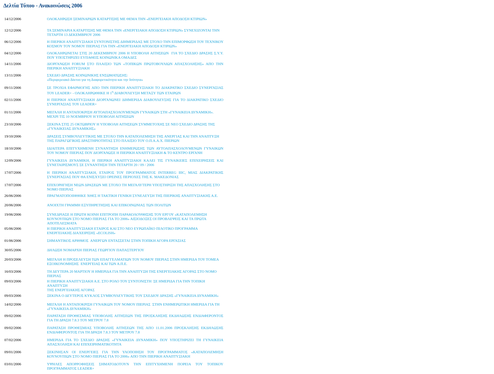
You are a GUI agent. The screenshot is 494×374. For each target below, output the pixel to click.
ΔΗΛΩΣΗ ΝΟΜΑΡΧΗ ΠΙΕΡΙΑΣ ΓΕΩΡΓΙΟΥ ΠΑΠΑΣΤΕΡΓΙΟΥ (95, 250)
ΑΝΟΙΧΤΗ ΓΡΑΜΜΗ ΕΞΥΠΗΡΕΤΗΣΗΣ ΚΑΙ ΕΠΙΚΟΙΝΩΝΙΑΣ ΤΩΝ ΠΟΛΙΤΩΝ (109, 205)
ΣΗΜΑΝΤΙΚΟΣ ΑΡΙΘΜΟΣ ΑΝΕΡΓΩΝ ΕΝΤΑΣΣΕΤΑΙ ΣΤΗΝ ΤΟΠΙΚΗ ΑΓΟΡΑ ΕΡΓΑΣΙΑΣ (116, 240)
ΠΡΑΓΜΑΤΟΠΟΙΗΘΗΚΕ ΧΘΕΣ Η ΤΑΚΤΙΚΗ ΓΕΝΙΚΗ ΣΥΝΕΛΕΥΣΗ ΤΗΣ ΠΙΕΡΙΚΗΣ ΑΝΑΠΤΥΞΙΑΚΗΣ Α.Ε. (132, 196)
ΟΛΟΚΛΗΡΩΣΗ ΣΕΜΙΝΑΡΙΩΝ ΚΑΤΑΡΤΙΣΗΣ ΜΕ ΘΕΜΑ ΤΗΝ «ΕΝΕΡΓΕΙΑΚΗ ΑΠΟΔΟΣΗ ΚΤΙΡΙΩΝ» (127, 19)
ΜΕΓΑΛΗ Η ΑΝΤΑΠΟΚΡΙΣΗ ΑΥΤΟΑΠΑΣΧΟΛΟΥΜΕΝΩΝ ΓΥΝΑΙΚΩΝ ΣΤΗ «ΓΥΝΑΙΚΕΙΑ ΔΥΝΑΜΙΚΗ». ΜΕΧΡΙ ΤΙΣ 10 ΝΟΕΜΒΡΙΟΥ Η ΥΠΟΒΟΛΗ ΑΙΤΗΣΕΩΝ (130, 114)
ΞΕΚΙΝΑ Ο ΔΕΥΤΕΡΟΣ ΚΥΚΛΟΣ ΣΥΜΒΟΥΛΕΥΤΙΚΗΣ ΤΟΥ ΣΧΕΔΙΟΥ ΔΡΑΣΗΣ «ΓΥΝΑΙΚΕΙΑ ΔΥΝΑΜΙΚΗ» (133, 295)
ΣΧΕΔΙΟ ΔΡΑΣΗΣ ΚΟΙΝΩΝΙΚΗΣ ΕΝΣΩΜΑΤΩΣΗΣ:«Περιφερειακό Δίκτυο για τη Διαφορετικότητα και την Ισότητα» (95, 77)
